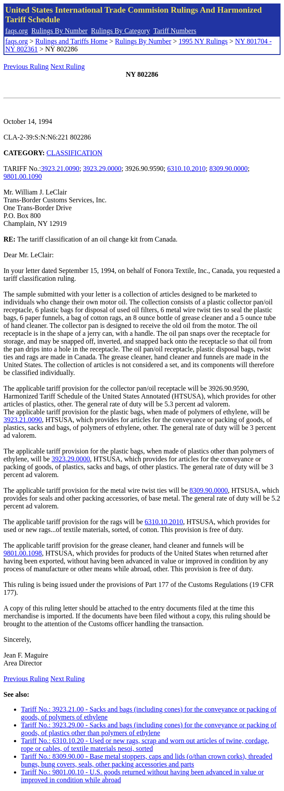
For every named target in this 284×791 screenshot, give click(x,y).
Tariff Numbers (174, 30)
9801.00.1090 (22, 176)
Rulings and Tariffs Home (71, 41)
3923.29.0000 (102, 168)
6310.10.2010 (186, 168)
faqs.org (16, 30)
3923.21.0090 (60, 168)
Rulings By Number (59, 30)
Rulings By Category (120, 30)
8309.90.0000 (228, 168)
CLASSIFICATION (75, 153)
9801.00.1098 (22, 553)
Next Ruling (68, 66)
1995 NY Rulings (203, 41)
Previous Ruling (26, 66)
